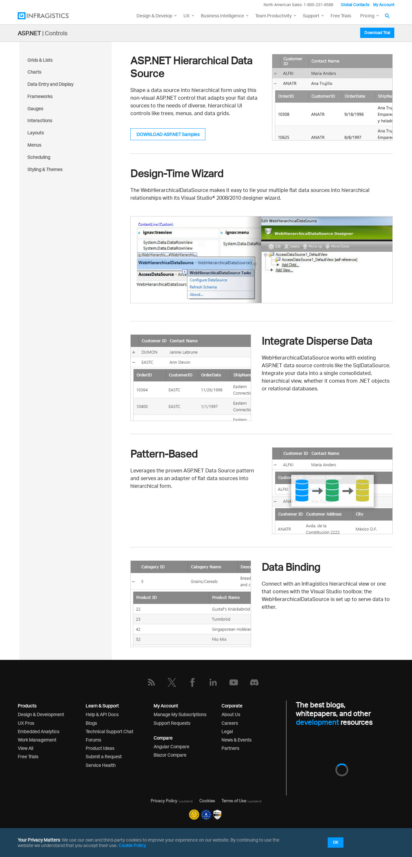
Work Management (37, 740)
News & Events (236, 740)
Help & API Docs (102, 714)
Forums (93, 740)
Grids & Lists (39, 60)
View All (25, 748)
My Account (383, 4)
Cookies (207, 800)
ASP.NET (29, 33)
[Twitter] (171, 682)
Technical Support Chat (109, 731)
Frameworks (39, 96)
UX (186, 15)
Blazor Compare (170, 755)
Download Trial (377, 32)
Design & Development (41, 714)
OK (335, 842)
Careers (229, 723)
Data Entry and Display (50, 84)
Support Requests (172, 723)
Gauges (35, 108)
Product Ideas (100, 748)
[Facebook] (192, 682)
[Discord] (254, 682)
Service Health (101, 765)
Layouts (35, 132)
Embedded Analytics (38, 731)
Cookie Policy (132, 845)
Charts (34, 72)
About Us (230, 714)
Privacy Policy (164, 800)
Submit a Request (104, 756)
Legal (227, 731)
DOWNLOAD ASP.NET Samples (168, 134)
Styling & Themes (44, 169)
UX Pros (26, 723)
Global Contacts (355, 4)
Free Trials (341, 15)
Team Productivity (273, 15)
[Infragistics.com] (50, 15)
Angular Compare (171, 746)
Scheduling (38, 157)
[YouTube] (233, 682)
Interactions (39, 120)
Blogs (91, 723)
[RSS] (151, 682)
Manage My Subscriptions (180, 714)
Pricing (367, 15)
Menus (34, 145)
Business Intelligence (222, 15)
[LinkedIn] (213, 682)
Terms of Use (233, 800)
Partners (230, 748)
